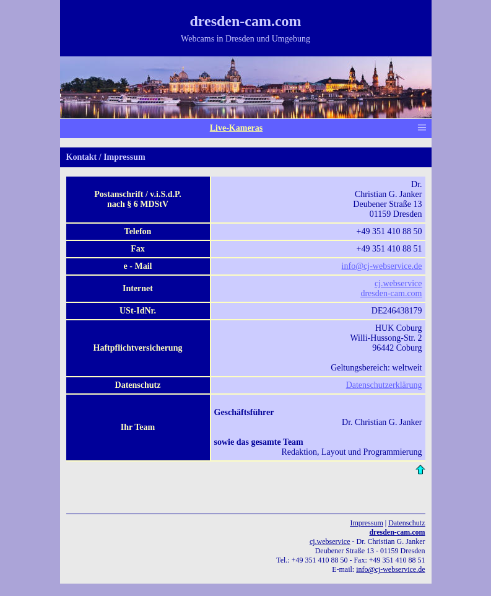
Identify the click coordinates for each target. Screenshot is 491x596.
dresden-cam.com (397, 532)
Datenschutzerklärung (384, 385)
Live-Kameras (236, 128)
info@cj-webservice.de (382, 266)
